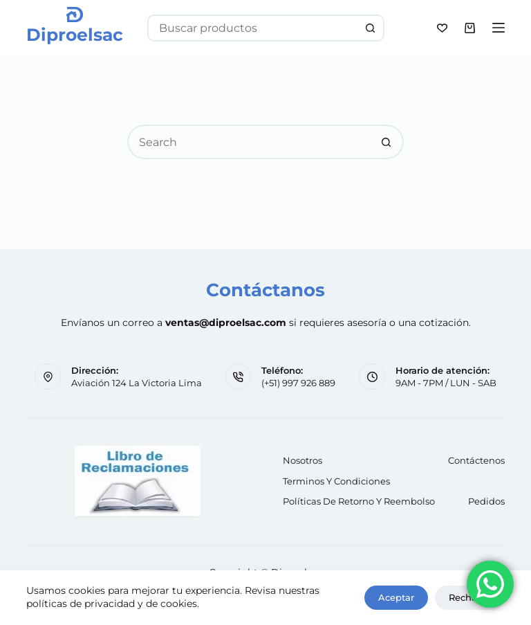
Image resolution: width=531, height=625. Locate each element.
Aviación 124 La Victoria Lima (136, 382)
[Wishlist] (442, 28)
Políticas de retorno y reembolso (359, 501)
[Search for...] (252, 28)
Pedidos (486, 501)
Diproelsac (74, 34)
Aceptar (396, 597)
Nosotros (302, 460)
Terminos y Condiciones (336, 481)
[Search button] (370, 28)
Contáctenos (476, 460)
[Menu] (498, 27)
